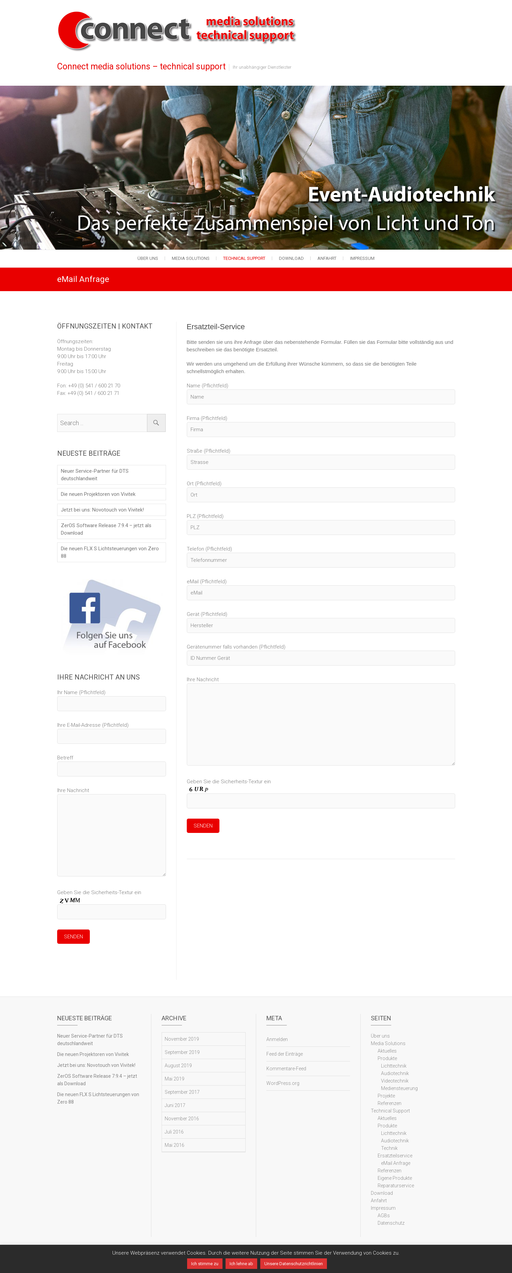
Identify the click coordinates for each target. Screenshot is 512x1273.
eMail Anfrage (395, 1164)
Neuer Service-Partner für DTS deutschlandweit (95, 475)
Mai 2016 (174, 1146)
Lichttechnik (394, 1067)
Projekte (386, 1097)
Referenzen (389, 1104)
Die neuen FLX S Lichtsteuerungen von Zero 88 (110, 552)
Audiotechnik (395, 1074)
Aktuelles (387, 1052)
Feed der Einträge (284, 1055)
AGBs (384, 1217)
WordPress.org (282, 1084)
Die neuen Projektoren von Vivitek (98, 494)
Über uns (147, 258)
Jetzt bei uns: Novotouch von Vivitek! (102, 510)
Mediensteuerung (399, 1089)
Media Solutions (191, 258)
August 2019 (178, 1067)
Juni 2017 (175, 1106)
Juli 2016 (174, 1133)
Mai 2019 (174, 1080)
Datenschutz (391, 1224)
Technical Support (244, 258)
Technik (389, 1149)
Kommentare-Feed (286, 1070)
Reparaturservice (396, 1187)
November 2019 (182, 1040)
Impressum (362, 258)
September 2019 (182, 1053)
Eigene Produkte (395, 1179)
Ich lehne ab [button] (241, 1263)
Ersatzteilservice (395, 1157)
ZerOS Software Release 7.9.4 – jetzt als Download (106, 529)
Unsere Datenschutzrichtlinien (293, 1263)
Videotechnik (395, 1082)
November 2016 (182, 1120)
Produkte (387, 1059)
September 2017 (182, 1093)
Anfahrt (326, 258)
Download (291, 258)
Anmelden (277, 1040)
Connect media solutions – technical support (141, 66)
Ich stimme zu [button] (204, 1263)
